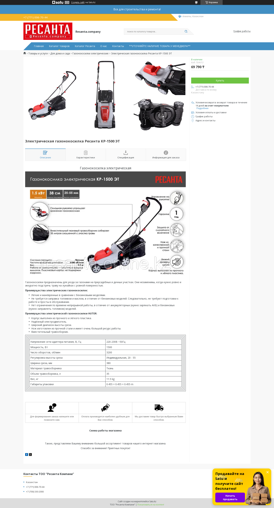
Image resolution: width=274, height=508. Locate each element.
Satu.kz (152, 501)
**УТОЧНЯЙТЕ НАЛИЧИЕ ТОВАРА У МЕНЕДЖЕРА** (159, 46)
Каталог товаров (59, 46)
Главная (39, 46)
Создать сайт (78, 2)
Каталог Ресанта (85, 46)
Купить (220, 80)
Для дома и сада (60, 53)
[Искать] (185, 31)
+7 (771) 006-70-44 (35, 486)
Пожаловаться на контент (150, 504)
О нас (103, 46)
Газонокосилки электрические (90, 53)
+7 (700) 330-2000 (35, 491)
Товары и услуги (38, 53)
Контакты (118, 46)
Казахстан (32, 482)
